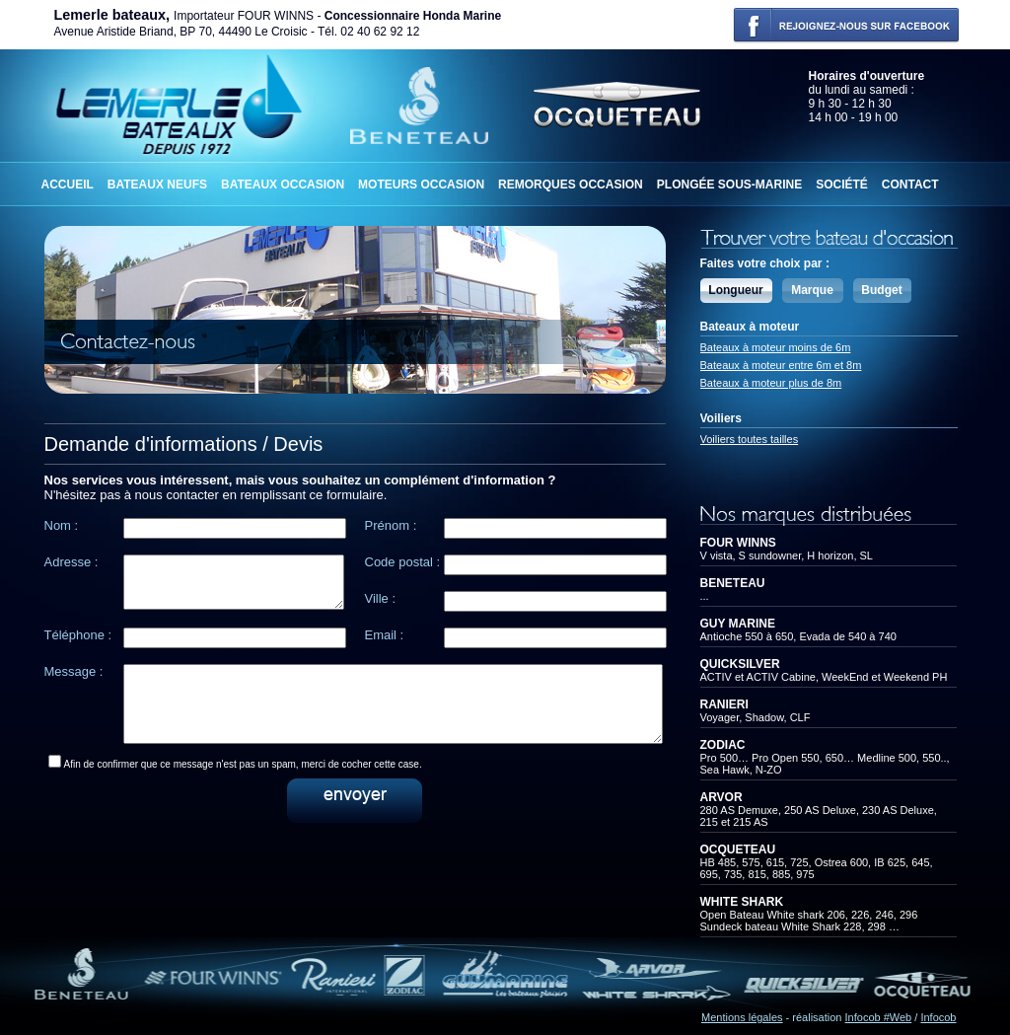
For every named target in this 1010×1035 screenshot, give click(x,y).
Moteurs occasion (421, 184)
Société (842, 184)
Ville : (381, 598)
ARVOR (721, 797)
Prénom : (391, 525)
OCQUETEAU (738, 849)
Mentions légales (742, 1017)
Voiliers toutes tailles (749, 439)
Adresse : (71, 561)
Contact (910, 184)
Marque (812, 290)
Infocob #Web (878, 1017)
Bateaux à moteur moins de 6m (775, 347)
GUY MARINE (737, 623)
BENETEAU (732, 583)
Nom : (61, 525)
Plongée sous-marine (729, 184)
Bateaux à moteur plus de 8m (771, 383)
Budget (881, 290)
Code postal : (403, 561)
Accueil (67, 184)
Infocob (938, 1017)
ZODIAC (723, 745)
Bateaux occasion (282, 184)
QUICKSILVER (740, 664)
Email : (384, 635)
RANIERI (724, 704)
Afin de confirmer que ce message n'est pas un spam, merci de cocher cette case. (243, 779)
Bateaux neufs (157, 184)
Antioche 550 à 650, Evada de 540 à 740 (798, 636)
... (704, 596)
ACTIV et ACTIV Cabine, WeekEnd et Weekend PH (824, 677)
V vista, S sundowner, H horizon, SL (786, 555)
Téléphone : (78, 635)
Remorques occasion (570, 184)
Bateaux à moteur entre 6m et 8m (781, 365)
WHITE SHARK (742, 902)
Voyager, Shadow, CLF (755, 717)
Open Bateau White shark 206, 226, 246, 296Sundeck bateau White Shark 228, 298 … (809, 920)
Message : (74, 671)
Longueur (735, 290)
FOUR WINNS (738, 543)
